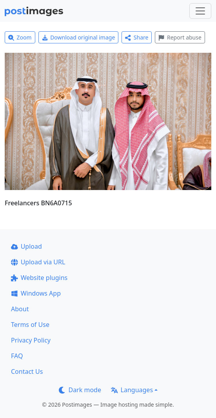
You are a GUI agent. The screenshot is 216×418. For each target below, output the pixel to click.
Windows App (36, 293)
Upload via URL (38, 262)
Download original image (78, 37)
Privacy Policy (31, 340)
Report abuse (179, 37)
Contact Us (27, 371)
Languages (132, 390)
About (20, 309)
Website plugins (39, 277)
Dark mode (80, 390)
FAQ (17, 356)
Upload (26, 246)
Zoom (20, 37)
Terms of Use (30, 324)
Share (136, 37)
